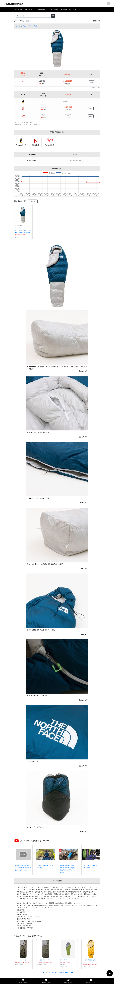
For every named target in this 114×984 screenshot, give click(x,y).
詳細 (91, 82)
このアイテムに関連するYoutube (34, 840)
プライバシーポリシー (65, 972)
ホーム (18, 26)
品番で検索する (57, 132)
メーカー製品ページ (75, 160)
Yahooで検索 (49, 145)
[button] (20, 48)
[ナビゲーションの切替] (108, 3)
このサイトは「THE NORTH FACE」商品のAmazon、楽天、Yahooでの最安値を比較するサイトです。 (48, 9)
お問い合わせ (51, 972)
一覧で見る (32, 201)
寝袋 (35, 26)
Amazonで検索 (21, 145)
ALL (24, 26)
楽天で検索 (35, 145)
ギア (29, 26)
